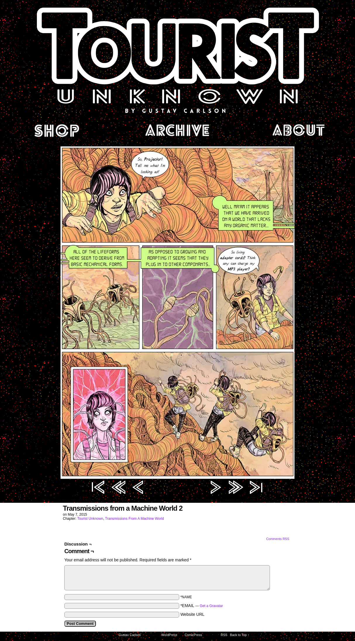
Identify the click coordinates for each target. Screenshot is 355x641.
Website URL (192, 614)
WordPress (169, 635)
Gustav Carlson (130, 635)
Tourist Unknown (177, 60)
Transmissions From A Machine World (134, 519)
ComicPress (193, 635)
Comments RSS (277, 539)
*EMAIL (201, 605)
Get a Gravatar (211, 606)
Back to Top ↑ (239, 635)
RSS (224, 635)
